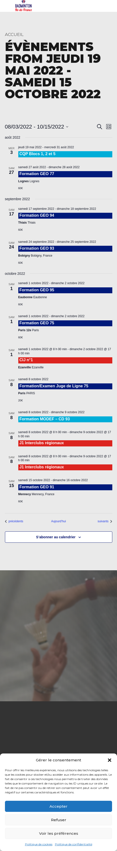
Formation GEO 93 (37, 248)
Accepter (58, 806)
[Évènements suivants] (104, 521)
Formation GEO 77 (37, 174)
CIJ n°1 (26, 360)
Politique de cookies (38, 844)
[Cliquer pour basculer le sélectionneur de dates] (37, 127)
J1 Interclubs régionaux (42, 443)
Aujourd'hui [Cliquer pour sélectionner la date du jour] (58, 521)
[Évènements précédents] (14, 521)
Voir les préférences (58, 833)
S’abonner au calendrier (56, 537)
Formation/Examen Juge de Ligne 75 (54, 386)
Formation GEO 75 (37, 323)
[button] (109, 760)
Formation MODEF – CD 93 (45, 419)
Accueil (14, 34)
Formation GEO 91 (37, 487)
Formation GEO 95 (37, 290)
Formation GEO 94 (37, 215)
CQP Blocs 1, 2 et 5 (38, 154)
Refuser (58, 820)
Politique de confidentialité (73, 844)
